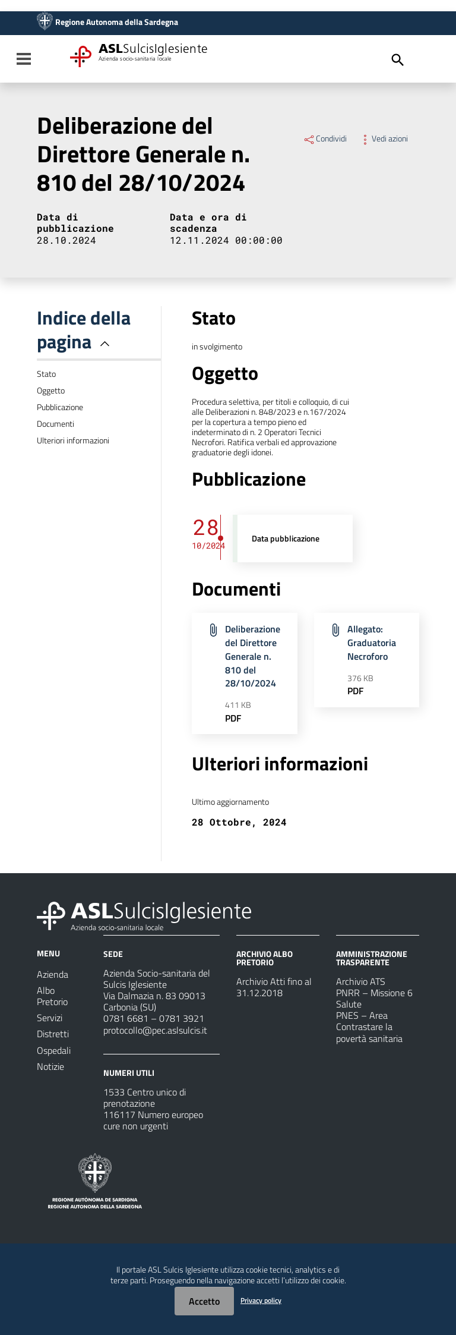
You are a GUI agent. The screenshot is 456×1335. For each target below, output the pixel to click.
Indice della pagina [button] (84, 329)
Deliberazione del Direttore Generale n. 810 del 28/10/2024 (252, 656)
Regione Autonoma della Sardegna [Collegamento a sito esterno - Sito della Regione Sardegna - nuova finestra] (116, 22)
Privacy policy (260, 1300)
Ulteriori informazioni (73, 440)
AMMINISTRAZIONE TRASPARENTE (371, 957)
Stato (46, 373)
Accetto (204, 1301)
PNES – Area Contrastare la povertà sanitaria (369, 1026)
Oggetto (51, 390)
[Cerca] (398, 60)
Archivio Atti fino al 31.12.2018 (274, 987)
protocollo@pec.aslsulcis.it (155, 1030)
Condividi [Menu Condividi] (325, 138)
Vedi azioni (383, 138)
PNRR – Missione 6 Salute (374, 998)
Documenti (55, 423)
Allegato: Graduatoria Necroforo (371, 642)
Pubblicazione (60, 407)
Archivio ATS (360, 981)
